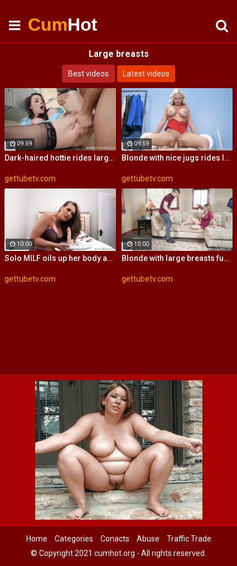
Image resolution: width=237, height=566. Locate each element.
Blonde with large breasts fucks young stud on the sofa (177, 258)
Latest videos (146, 73)
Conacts (114, 538)
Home (36, 538)
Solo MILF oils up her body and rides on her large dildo (60, 258)
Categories (74, 538)
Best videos (88, 73)
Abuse (148, 538)
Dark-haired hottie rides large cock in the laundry (60, 157)
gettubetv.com (30, 178)
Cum (56, 24)
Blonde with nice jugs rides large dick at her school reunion (177, 157)
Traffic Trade (189, 538)
